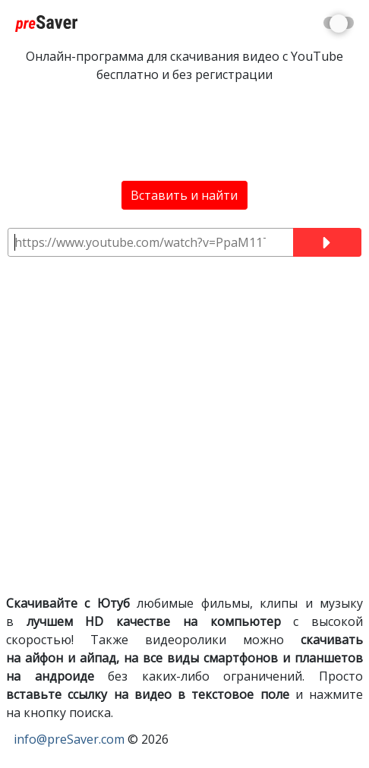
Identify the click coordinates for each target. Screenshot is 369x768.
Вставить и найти (184, 195)
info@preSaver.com (69, 739)
